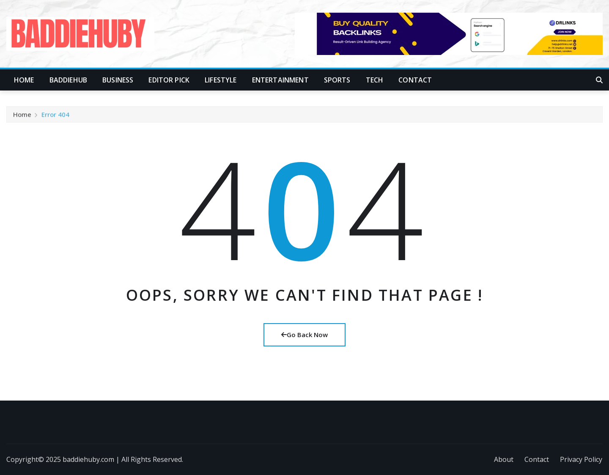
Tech (375, 80)
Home (24, 80)
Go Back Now (304, 334)
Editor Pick (168, 80)
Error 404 (55, 117)
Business (117, 80)
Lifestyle (220, 80)
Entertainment (280, 80)
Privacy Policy (581, 459)
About (503, 459)
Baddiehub (68, 80)
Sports (337, 80)
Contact (415, 80)
